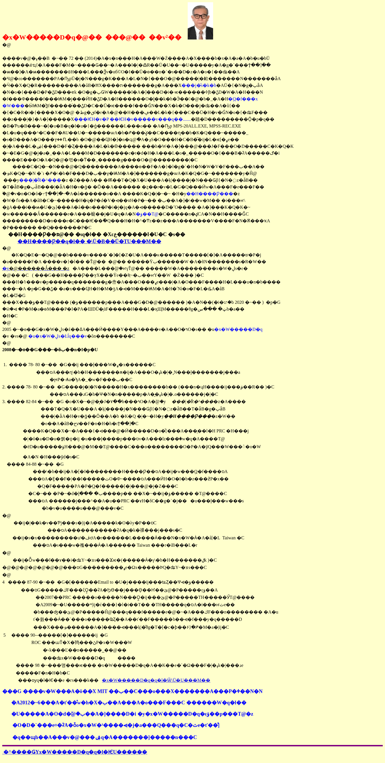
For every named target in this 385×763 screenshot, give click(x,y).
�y (35, 268)
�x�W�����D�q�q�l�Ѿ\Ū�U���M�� (156, 680)
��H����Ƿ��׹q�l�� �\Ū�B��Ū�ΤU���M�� (89, 241)
